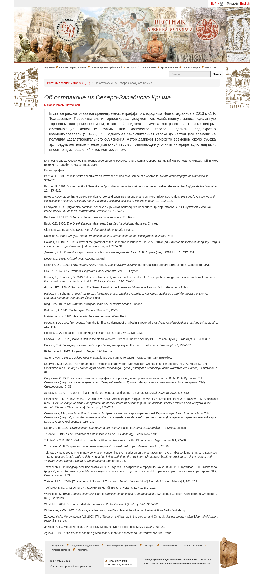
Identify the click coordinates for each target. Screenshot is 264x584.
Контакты (210, 67)
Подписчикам (148, 67)
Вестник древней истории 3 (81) (68, 83)
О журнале (49, 67)
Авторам (131, 67)
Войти (215, 3)
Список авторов (192, 67)
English (245, 3)
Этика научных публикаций (106, 67)
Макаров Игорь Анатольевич (62, 104)
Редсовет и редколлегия (73, 67)
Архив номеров (169, 67)
